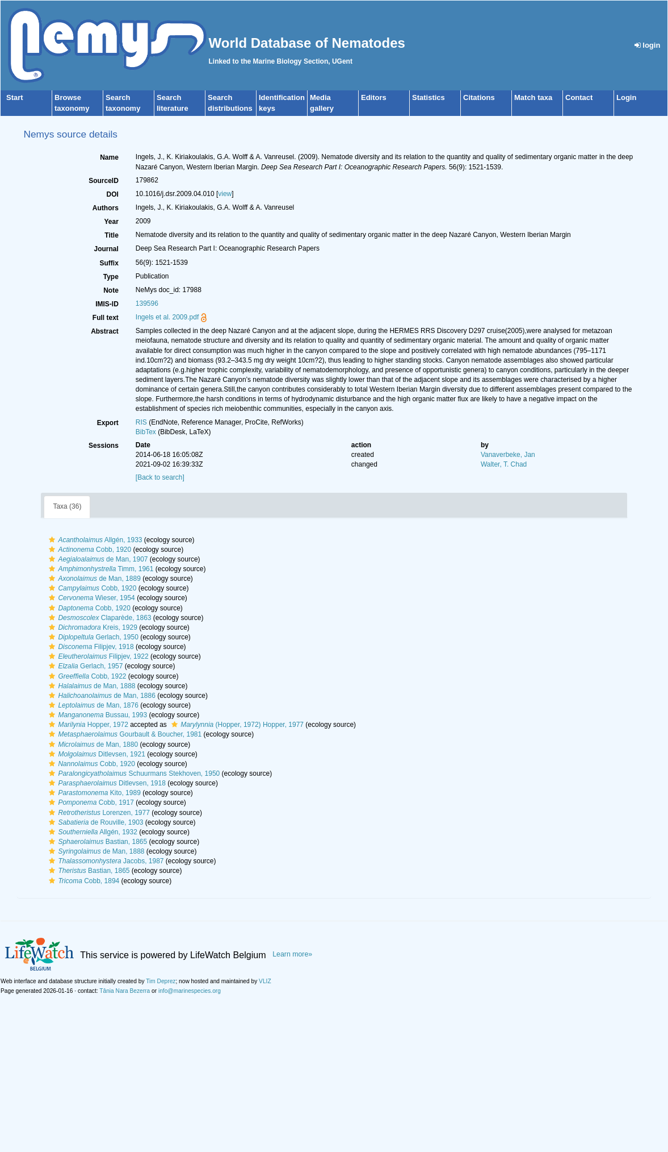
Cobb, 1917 (89, 802)
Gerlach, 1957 (84, 666)
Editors (373, 97)
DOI (112, 194)
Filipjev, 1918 (89, 647)
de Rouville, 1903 (94, 822)
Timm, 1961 (99, 569)
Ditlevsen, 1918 (105, 783)
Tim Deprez (160, 981)
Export (108, 423)
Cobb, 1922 (86, 676)
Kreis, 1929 (91, 627)
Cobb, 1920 (88, 550)
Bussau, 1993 (96, 715)
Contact (579, 97)
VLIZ (265, 981)
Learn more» (292, 954)
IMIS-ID (107, 304)
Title (111, 235)
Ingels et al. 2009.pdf (167, 317)
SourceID (104, 181)
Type (111, 277)
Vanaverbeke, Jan (508, 455)
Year (111, 222)
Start (14, 97)
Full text (106, 318)
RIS (141, 422)
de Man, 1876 (92, 705)
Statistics (428, 97)
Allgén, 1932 (91, 832)
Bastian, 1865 (96, 842)
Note (111, 290)
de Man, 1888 (90, 686)
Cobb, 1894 (82, 881)
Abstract (105, 331)
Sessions (104, 446)
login (648, 45)
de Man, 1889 (93, 579)
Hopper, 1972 (87, 725)
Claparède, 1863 (98, 618)
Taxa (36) (67, 506)
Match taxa (533, 97)
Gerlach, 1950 (92, 637)
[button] (52, 540)
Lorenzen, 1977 (97, 813)
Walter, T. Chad (504, 464)
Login (626, 97)
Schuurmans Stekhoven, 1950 (133, 773)
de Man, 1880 (92, 744)
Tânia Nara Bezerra (124, 991)
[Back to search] (160, 477)
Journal (106, 249)
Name (109, 157)
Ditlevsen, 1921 (95, 754)
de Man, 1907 (97, 559)
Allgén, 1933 (94, 540)
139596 (147, 303)
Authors (106, 208)
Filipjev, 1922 (97, 656)
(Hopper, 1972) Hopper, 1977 (236, 725)
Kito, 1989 (93, 793)
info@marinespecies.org (189, 991)
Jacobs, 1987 (104, 861)
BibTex (146, 432)
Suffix (108, 263)
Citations (479, 97)
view (225, 194)
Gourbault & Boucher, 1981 (123, 734)
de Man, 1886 (100, 696)
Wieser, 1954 (90, 598)
